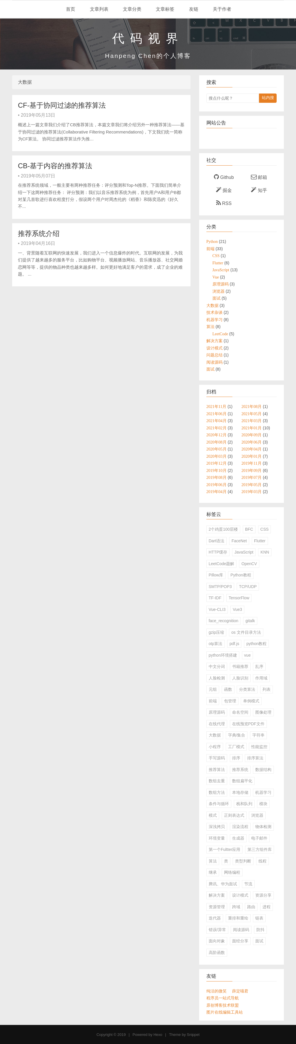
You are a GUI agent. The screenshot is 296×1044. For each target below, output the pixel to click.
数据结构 (263, 769)
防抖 (260, 929)
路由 (251, 906)
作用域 (261, 678)
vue (247, 655)
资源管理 (217, 906)
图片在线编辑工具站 (224, 1012)
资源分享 (263, 895)
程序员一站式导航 (222, 998)
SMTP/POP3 (220, 586)
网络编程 (232, 872)
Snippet (193, 1034)
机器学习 (263, 792)
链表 (259, 918)
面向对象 (217, 941)
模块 (263, 803)
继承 (213, 872)
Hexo (157, 1034)
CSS (264, 529)
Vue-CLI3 (217, 609)
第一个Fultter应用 (224, 849)
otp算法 (215, 643)
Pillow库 (216, 575)
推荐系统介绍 (39, 233)
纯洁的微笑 (216, 991)
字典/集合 (236, 735)
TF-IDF (215, 598)
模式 (213, 815)
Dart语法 (216, 541)
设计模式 (240, 895)
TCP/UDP (248, 586)
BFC (249, 529)
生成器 (238, 838)
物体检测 (263, 826)
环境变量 (217, 838)
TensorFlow (239, 598)
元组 (213, 689)
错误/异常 (217, 929)
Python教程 (240, 575)
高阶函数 (217, 952)
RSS (224, 203)
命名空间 (240, 712)
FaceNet (239, 541)
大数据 (215, 735)
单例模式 (251, 701)
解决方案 (217, 895)
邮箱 (259, 177)
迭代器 (215, 918)
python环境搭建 (223, 655)
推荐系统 (240, 769)
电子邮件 (259, 838)
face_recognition (223, 620)
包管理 (230, 701)
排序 (236, 758)
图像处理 (263, 712)
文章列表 (98, 9)
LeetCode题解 (221, 563)
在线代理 (217, 723)
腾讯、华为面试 (223, 884)
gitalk (250, 620)
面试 (259, 941)
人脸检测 (217, 678)
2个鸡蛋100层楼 (223, 529)
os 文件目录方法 (246, 632)
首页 (70, 9)
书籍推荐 (240, 666)
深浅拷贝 (217, 826)
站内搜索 (268, 99)
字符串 (258, 735)
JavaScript (243, 552)
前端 (213, 701)
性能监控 (259, 746)
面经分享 (240, 941)
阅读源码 (241, 929)
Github (224, 177)
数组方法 (217, 792)
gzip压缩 (216, 632)
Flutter (260, 541)
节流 (248, 884)
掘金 (224, 190)
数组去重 (217, 781)
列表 (266, 689)
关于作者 (221, 9)
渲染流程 (240, 826)
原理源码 (217, 712)
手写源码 (217, 758)
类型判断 (243, 861)
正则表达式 (234, 815)
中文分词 (217, 666)
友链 (193, 9)
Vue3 (237, 609)
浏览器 (257, 815)
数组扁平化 (242, 781)
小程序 (215, 746)
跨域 (236, 906)
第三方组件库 (259, 849)
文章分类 (131, 9)
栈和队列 (244, 803)
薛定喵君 (240, 991)
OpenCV (249, 563)
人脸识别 (240, 678)
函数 (228, 689)
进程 (266, 906)
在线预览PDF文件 (248, 723)
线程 (262, 861)
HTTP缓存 (218, 552)
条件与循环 (219, 803)
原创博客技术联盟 (222, 1005)
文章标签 (164, 9)
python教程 (256, 643)
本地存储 (240, 792)
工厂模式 (236, 746)
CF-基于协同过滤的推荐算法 (62, 105)
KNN (264, 552)
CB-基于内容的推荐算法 (55, 166)
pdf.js (234, 643)
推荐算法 (217, 769)
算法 (213, 861)
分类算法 (247, 689)
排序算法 (255, 758)
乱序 (259, 666)
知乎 (259, 190)
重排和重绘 (238, 918)
